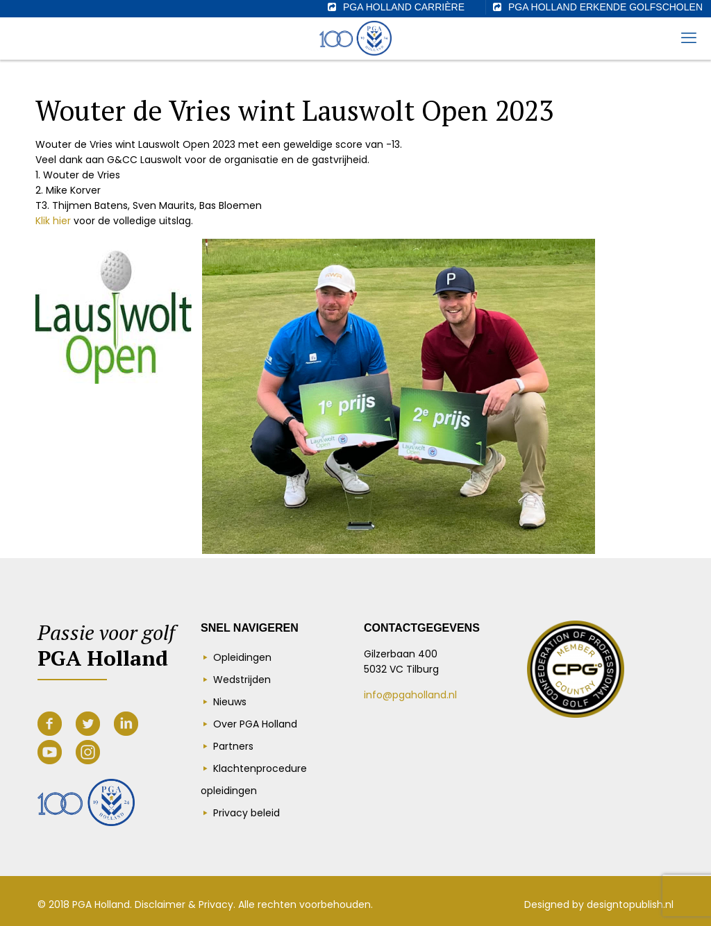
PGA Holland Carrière (404, 6)
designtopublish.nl (630, 904)
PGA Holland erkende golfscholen (605, 6)
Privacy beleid (246, 813)
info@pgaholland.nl (410, 695)
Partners (233, 746)
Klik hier (53, 221)
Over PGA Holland (255, 724)
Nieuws (229, 702)
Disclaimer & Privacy (184, 904)
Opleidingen (242, 657)
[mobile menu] (689, 38)
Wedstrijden (242, 680)
